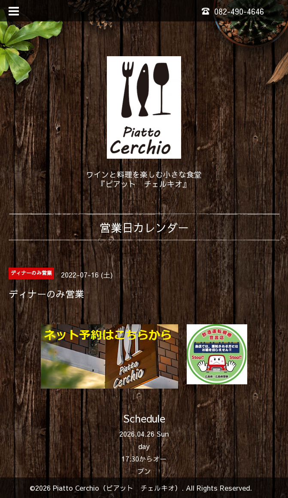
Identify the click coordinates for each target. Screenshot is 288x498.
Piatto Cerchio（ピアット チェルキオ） (117, 487)
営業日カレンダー (144, 227)
